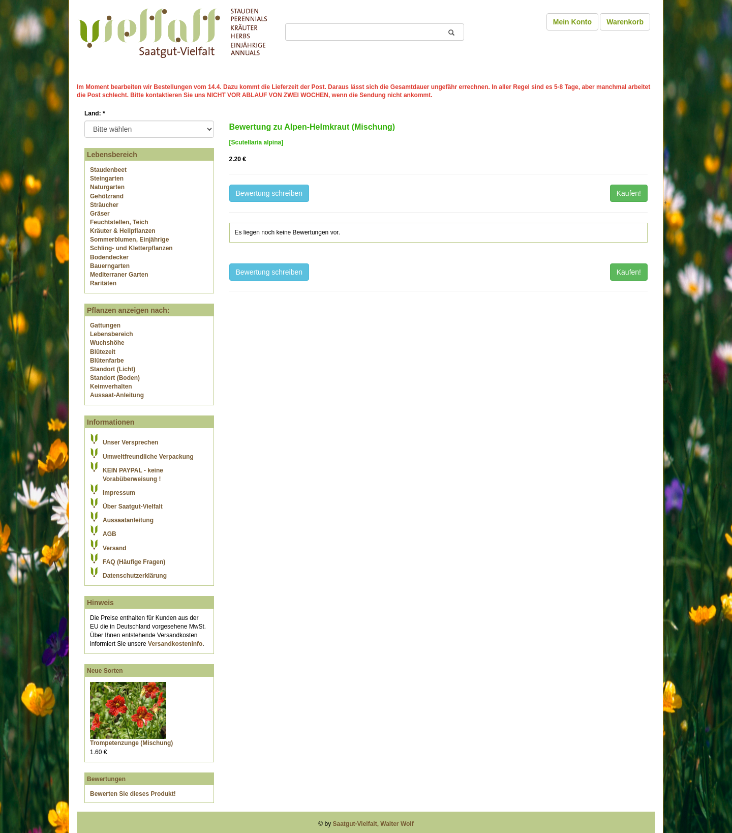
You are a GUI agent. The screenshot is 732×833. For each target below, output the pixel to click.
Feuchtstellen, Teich (119, 222)
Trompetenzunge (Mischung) (131, 743)
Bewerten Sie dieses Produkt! (133, 793)
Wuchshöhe (107, 342)
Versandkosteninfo (175, 643)
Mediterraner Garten (119, 274)
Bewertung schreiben (269, 193)
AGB (109, 534)
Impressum (119, 492)
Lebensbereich (111, 334)
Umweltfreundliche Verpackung (148, 456)
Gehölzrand (107, 196)
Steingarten (107, 178)
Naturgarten (107, 187)
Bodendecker (109, 257)
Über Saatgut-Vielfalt (133, 506)
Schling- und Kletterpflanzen (131, 248)
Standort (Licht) (112, 369)
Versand (115, 548)
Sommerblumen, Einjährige (129, 239)
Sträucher (104, 205)
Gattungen (105, 325)
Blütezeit (102, 351)
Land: (94, 113)
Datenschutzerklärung (135, 575)
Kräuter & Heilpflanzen (123, 230)
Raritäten (103, 283)
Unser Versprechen (130, 442)
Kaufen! (629, 193)
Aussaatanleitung (128, 520)
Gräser (100, 213)
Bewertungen (106, 779)
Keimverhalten (111, 386)
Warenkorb (625, 22)
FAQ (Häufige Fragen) (134, 562)
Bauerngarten (110, 266)
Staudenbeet (108, 169)
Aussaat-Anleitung (117, 395)
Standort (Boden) (115, 377)
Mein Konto (572, 22)
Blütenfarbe (107, 360)
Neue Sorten (105, 670)
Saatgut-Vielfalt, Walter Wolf (373, 823)
